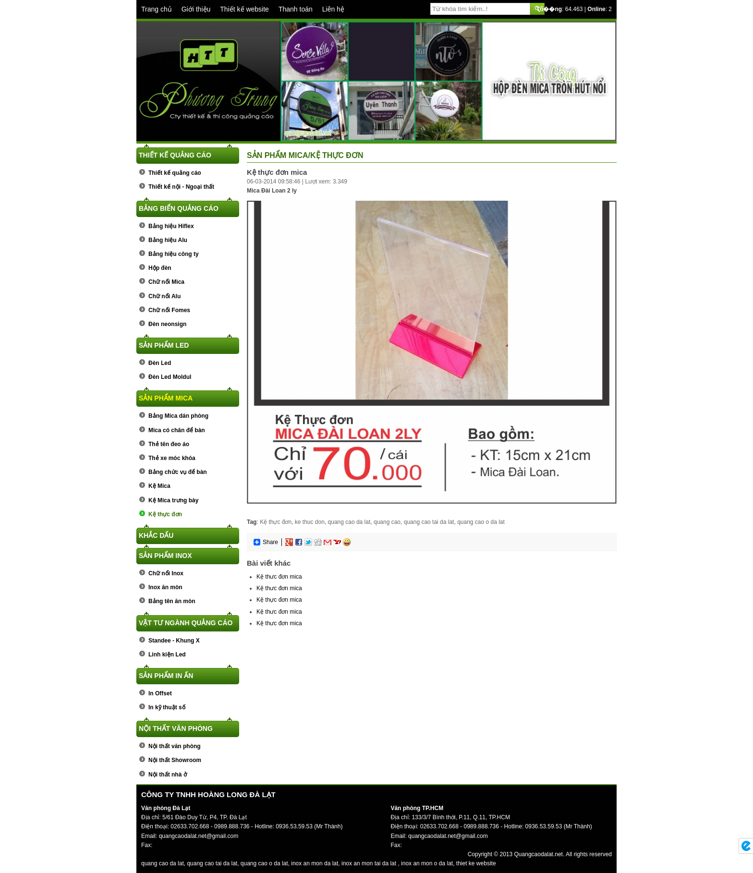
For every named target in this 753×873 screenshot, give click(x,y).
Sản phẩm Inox (165, 555)
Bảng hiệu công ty (173, 254)
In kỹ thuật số (166, 707)
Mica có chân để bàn (176, 430)
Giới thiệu (196, 9)
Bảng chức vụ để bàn (177, 472)
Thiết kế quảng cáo (175, 155)
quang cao (387, 522)
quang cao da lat (349, 522)
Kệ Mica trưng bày (173, 500)
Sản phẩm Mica (166, 398)
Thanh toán (296, 9)
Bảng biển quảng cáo (179, 208)
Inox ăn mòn (165, 587)
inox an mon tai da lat (368, 863)
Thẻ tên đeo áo (168, 444)
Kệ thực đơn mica (279, 599)
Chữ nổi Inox (165, 573)
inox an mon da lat (314, 863)
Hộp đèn (159, 268)
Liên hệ (333, 9)
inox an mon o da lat (427, 863)
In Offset (160, 693)
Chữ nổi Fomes (169, 310)
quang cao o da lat (481, 522)
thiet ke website (476, 863)
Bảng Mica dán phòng (178, 415)
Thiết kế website (244, 9)
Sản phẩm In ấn (166, 675)
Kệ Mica (159, 486)
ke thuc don (310, 522)
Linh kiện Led (167, 654)
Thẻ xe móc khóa (171, 458)
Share (265, 542)
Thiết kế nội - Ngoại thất (181, 186)
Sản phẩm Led (164, 345)
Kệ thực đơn (165, 514)
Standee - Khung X (174, 640)
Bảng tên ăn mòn (171, 601)
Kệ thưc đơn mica (279, 576)
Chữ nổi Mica (166, 282)
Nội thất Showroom (174, 760)
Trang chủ (156, 9)
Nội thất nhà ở (167, 774)
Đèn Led (159, 363)
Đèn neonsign (167, 324)
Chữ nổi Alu (164, 296)
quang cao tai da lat (429, 522)
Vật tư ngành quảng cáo (185, 623)
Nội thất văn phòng (176, 728)
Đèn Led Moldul (169, 377)
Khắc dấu (156, 535)
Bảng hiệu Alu (167, 240)
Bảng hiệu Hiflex (171, 226)
